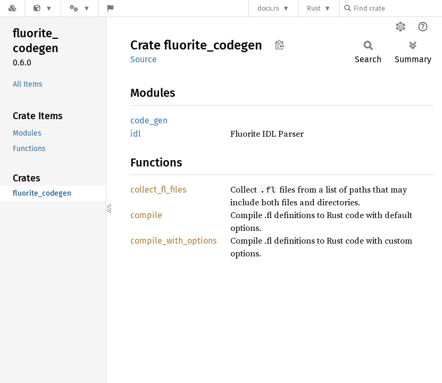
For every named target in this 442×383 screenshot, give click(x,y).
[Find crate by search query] (397, 8)
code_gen (149, 120)
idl (135, 134)
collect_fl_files (158, 190)
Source (143, 59)
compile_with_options (173, 241)
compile (146, 215)
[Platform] (79, 8)
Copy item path (279, 45)
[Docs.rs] (12, 8)
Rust (314, 8)
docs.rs (268, 8)
